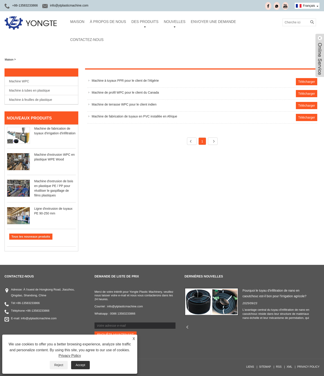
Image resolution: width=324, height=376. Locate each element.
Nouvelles (174, 23)
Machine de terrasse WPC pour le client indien (124, 104)
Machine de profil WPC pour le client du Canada (125, 92)
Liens (250, 366)
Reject (58, 365)
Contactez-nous (87, 40)
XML (289, 366)
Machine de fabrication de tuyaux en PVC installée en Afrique (134, 116)
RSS (279, 366)
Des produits (144, 23)
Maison (77, 22)
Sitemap (265, 366)
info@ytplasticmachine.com (69, 5)
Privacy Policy (69, 356)
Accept (80, 365)
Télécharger (306, 81)
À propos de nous (108, 22)
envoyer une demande (213, 22)
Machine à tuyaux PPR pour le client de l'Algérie (125, 80)
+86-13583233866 (25, 5)
